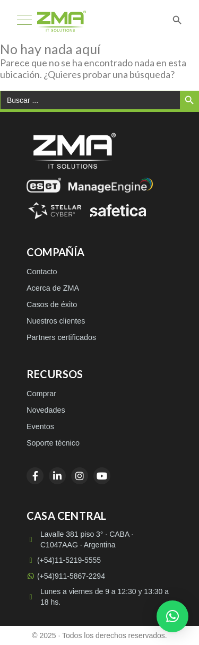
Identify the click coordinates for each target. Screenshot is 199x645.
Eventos (40, 426)
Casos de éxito (52, 304)
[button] (172, 616)
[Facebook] (35, 475)
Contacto (42, 271)
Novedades (46, 410)
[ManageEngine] (110, 185)
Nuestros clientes (56, 321)
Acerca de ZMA (53, 288)
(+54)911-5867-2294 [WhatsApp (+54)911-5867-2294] (66, 576)
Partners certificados (61, 337)
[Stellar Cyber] (55, 211)
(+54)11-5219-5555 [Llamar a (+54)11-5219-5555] (64, 560)
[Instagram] (79, 475)
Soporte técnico (53, 443)
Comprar (41, 393)
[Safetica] (118, 210)
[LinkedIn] (57, 475)
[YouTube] (101, 475)
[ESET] (44, 185)
